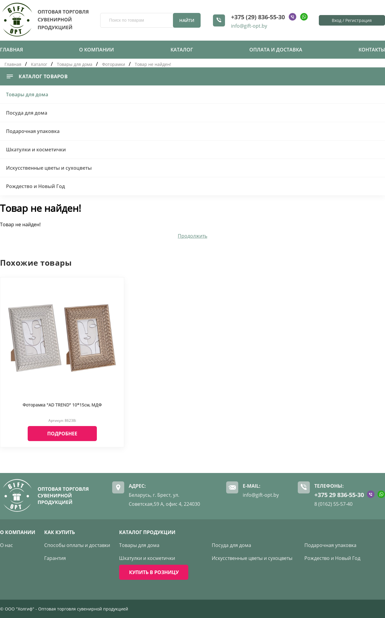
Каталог (182, 49)
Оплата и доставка (275, 49)
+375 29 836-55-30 (339, 495)
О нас (6, 545)
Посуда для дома (26, 113)
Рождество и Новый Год (35, 186)
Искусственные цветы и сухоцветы (49, 168)
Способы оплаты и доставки (77, 545)
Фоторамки (113, 64)
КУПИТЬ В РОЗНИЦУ (154, 572)
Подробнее (62, 433)
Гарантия (55, 558)
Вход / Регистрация (352, 20)
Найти (186, 20)
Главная (11, 49)
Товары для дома (74, 64)
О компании (96, 49)
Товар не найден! (153, 64)
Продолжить (192, 236)
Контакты (372, 49)
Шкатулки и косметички (36, 149)
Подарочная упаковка (33, 131)
